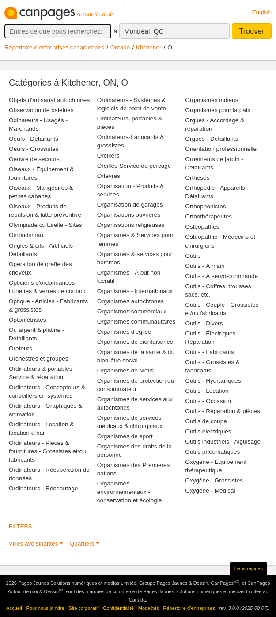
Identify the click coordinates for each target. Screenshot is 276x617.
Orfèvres (108, 176)
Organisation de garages (130, 204)
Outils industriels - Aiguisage (223, 441)
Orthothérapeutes (208, 216)
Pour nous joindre (45, 608)
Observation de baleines (41, 110)
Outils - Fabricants (209, 352)
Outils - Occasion (208, 401)
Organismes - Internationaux (135, 291)
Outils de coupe (206, 421)
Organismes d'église (124, 331)
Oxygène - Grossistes (214, 480)
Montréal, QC (143, 31)
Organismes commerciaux (132, 311)
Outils (192, 255)
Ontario (120, 47)
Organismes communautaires (136, 321)
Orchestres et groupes (38, 358)
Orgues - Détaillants (211, 138)
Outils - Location (206, 391)
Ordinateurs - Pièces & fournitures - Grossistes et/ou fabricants (47, 451)
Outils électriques (208, 431)
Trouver (252, 31)
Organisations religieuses (131, 225)
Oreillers (108, 155)
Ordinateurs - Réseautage (43, 488)
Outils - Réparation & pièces (222, 411)
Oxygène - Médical (210, 490)
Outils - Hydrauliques (213, 380)
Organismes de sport (125, 436)
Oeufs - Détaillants (33, 138)
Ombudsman (26, 235)
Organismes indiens (211, 100)
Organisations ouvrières (129, 214)
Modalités (148, 608)
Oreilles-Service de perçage (134, 165)
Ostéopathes (202, 226)
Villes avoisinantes (33, 543)
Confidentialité (118, 608)
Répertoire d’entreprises (189, 608)
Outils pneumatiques (212, 451)
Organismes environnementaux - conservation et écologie (129, 492)
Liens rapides (248, 568)
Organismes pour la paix (217, 110)
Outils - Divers (204, 323)
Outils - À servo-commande (221, 276)
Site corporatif (84, 608)
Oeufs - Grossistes (34, 149)
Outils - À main (204, 266)
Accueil (14, 608)
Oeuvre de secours (34, 159)
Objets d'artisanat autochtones (49, 100)
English (262, 12)
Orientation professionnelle (221, 149)
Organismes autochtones (130, 301)
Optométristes (27, 319)
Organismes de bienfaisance (135, 342)
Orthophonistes (205, 206)
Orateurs (20, 348)
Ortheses (197, 177)
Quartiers (82, 543)
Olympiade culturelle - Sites (45, 225)
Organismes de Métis (125, 370)
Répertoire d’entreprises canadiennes (54, 47)
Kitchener (148, 47)
